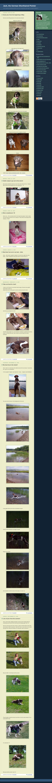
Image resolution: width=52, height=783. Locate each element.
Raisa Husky (39, 48)
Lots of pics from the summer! (43, 68)
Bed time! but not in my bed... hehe (44, 62)
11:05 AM (15, 278)
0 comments (29, 246)
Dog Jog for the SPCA (41, 69)
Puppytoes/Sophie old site (42, 37)
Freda (38, 39)
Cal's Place (39, 41)
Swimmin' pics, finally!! (41, 73)
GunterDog (39, 44)
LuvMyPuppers (40, 51)
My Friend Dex (40, 35)
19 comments (29, 175)
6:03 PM (14, 774)
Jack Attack (45, 16)
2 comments (29, 278)
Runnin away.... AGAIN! (41, 71)
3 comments (29, 359)
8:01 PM (14, 246)
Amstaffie (39, 42)
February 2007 (40, 90)
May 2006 (39, 83)
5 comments (29, 774)
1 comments (29, 612)
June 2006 (39, 85)
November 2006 (40, 88)
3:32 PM (14, 175)
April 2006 (39, 81)
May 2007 (39, 95)
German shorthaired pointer (14, 172)
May (20, 172)
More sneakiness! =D (41, 61)
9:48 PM (14, 612)
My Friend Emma (40, 34)
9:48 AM (14, 207)
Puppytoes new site (41, 46)
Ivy (37, 49)
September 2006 (40, 86)
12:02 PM (15, 359)
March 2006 (39, 79)
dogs (7, 172)
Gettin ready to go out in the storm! (44, 59)
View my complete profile (42, 27)
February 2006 (40, 78)
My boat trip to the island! (42, 66)
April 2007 (39, 93)
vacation (23, 172)
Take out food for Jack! (41, 64)
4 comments (29, 207)
